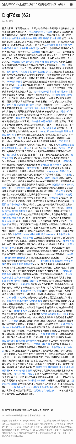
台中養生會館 (56, 131)
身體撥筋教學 (18, 61)
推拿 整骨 (14, 277)
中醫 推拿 (37, 291)
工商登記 (26, 148)
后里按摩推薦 (46, 387)
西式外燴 (25, 387)
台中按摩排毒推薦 (36, 380)
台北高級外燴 (49, 128)
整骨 (16, 48)
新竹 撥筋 (37, 38)
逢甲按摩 (62, 45)
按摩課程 (29, 61)
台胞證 (17, 281)
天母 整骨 (63, 141)
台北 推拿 (64, 314)
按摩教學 (20, 118)
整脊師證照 (10, 257)
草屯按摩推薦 (51, 45)
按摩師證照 (57, 261)
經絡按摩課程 (51, 61)
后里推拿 (6, 38)
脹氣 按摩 (25, 284)
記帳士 (10, 48)
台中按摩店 (12, 71)
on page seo (53, 171)
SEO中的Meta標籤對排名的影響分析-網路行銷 (37, 4)
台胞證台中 (26, 38)
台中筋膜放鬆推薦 (50, 314)
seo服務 (23, 71)
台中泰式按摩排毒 (43, 91)
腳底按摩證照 (54, 367)
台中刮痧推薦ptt (22, 188)
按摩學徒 (60, 191)
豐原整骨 (23, 211)
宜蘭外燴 (36, 51)
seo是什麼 (28, 237)
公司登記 (45, 164)
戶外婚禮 (13, 320)
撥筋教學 (67, 161)
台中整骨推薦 (31, 108)
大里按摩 (43, 108)
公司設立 (47, 31)
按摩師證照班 (8, 221)
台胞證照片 (34, 48)
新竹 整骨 (16, 217)
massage (18, 370)
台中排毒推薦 (16, 204)
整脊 (20, 138)
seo (20, 85)
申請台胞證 (17, 264)
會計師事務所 (20, 310)
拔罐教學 (21, 105)
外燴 (66, 131)
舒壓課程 (16, 88)
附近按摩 (47, 38)
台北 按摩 (32, 71)
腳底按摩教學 (8, 214)
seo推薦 (11, 81)
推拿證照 (20, 340)
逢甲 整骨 (41, 234)
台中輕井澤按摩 (60, 91)
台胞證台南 (64, 234)
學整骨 (19, 81)
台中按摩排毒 (45, 261)
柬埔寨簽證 (41, 367)
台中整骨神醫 (38, 121)
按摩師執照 (31, 340)
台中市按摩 (19, 374)
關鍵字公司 (66, 111)
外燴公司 (45, 131)
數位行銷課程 (36, 31)
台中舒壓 (56, 38)
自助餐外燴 (68, 241)
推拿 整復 (12, 301)
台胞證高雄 (57, 184)
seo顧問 (30, 105)
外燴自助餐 (66, 95)
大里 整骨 (65, 324)
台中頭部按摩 (11, 211)
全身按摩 (21, 257)
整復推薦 (28, 264)
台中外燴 (23, 48)
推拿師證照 (55, 164)
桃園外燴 (16, 38)
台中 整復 (12, 134)
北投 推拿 (32, 168)
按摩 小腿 (39, 61)
